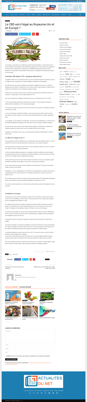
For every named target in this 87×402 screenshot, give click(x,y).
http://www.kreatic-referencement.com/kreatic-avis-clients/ (25, 277)
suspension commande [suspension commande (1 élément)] (64, 99)
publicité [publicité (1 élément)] (61, 91)
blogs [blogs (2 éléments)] (71, 74)
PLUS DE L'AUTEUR (25, 287)
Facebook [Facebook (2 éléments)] (62, 79)
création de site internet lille (66, 56)
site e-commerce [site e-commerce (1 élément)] (63, 96)
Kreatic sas (9, 30)
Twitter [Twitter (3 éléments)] (62, 104)
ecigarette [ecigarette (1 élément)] (71, 76)
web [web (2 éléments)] (61, 106)
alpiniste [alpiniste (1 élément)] (61, 71)
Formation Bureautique (65, 51)
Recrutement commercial (65, 62)
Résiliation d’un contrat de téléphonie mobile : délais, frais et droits (44, 267)
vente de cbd (15, 254)
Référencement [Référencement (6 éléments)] (70, 91)
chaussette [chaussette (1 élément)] (78, 74)
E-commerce (22, 14)
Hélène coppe (63, 53)
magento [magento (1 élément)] (78, 84)
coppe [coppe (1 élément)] (61, 76)
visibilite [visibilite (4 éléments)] (74, 104)
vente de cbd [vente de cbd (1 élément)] (67, 104)
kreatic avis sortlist (64, 45)
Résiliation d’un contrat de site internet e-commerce (15, 267)
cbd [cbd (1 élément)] (74, 74)
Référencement (46, 14)
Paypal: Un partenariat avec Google (47, 317)
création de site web (64, 58)
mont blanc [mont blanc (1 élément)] (62, 86)
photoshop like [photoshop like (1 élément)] (68, 89)
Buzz (16, 14)
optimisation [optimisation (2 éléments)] (68, 87)
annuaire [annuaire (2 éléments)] (66, 71)
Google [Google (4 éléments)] (68, 79)
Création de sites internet (65, 49)
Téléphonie (63, 14)
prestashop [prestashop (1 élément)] (77, 89)
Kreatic (51, 390)
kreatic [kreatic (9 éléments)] (77, 81)
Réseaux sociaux (55, 14)
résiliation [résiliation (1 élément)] (73, 94)
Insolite (28, 14)
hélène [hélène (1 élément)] (73, 79)
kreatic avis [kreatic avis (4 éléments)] (64, 84)
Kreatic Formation (64, 60)
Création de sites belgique (66, 47)
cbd (10, 254)
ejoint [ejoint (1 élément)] (79, 76)
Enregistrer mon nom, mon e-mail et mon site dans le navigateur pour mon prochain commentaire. (28, 356)
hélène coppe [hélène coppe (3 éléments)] (64, 81)
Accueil (6, 18)
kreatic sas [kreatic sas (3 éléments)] (72, 84)
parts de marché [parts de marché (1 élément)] (76, 86)
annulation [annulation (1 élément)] (71, 71)
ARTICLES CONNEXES (11, 287)
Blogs (12, 14)
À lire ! (7, 14)
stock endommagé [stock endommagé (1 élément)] (70, 96)
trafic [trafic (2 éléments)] (75, 102)
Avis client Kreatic (64, 43)
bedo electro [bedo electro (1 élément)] (62, 74)
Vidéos (69, 14)
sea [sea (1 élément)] (76, 94)
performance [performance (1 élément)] (62, 89)
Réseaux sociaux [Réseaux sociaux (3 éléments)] (65, 94)
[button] (80, 14)
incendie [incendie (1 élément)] (71, 81)
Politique (39, 14)
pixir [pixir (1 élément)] (73, 89)
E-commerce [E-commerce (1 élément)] (65, 76)
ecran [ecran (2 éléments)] (75, 76)
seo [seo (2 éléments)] (79, 94)
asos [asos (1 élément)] (75, 71)
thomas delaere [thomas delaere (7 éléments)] (66, 101)
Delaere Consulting (58, 390)
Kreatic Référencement (65, 64)
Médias (33, 14)
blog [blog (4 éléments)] (67, 74)
